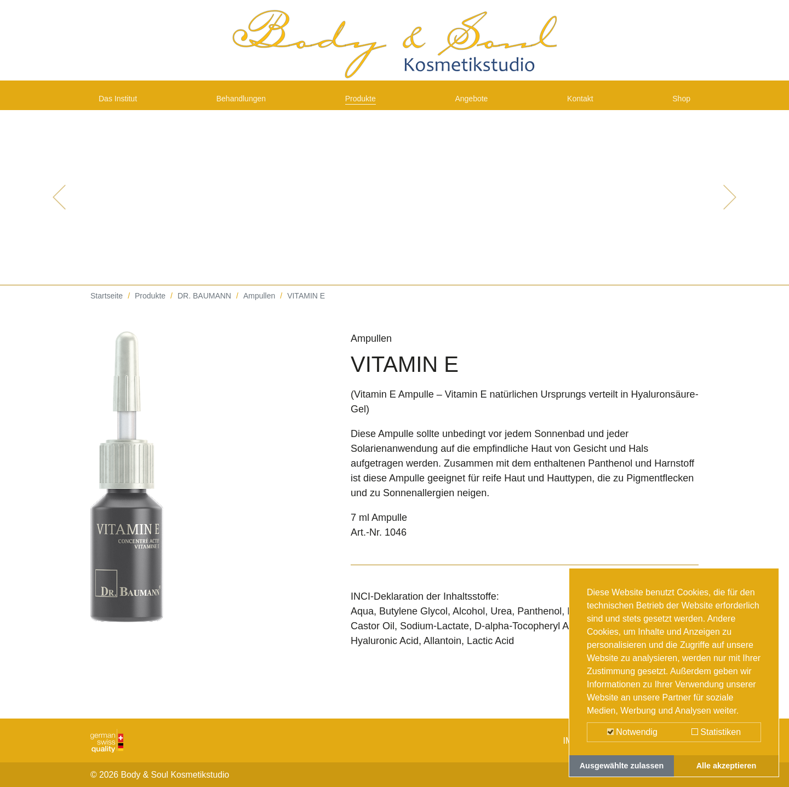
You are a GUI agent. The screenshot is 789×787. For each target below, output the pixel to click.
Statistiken (716, 732)
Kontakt (582, 105)
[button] (59, 208)
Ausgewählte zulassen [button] (622, 765)
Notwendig (632, 732)
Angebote (476, 105)
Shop (678, 105)
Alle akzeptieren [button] (726, 765)
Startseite (106, 306)
